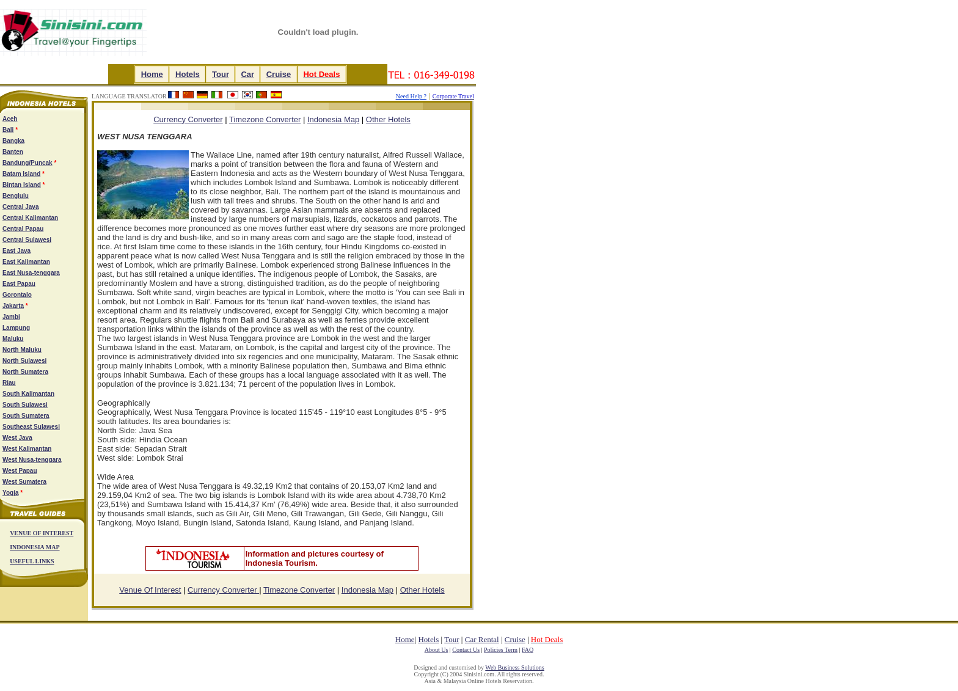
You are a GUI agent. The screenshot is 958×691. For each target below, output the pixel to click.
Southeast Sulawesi (31, 426)
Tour (220, 74)
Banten (12, 151)
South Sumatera (25, 415)
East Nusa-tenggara (31, 272)
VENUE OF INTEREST (41, 533)
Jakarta (13, 305)
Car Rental (482, 639)
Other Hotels (388, 119)
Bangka (13, 140)
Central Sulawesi (26, 239)
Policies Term (500, 649)
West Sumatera (24, 481)
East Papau (18, 283)
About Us (436, 649)
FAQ (527, 649)
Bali (7, 129)
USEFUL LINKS (32, 561)
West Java (17, 437)
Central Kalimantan (30, 217)
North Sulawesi (24, 360)
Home (152, 74)
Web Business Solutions (514, 667)
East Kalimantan (26, 261)
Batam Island (21, 173)
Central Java (20, 206)
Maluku (12, 338)
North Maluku (22, 349)
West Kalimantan (26, 448)
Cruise (278, 74)
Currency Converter (223, 589)
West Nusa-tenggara (32, 459)
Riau (9, 382)
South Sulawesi (25, 404)
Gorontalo (17, 294)
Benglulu (15, 195)
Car (247, 74)
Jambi (11, 316)
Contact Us (466, 649)
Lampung (16, 327)
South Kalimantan (28, 393)
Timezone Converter (265, 119)
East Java (16, 250)
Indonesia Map (333, 119)
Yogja (10, 492)
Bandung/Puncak (27, 162)
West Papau (19, 470)
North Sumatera (25, 371)
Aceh (9, 118)
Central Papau (22, 228)
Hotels (187, 74)
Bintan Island (21, 184)
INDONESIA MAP (34, 547)
